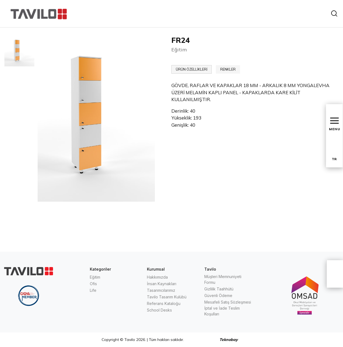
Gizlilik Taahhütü (218, 289)
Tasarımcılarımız (161, 290)
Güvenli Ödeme (218, 295)
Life (93, 290)
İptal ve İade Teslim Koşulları (222, 311)
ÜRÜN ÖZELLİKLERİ (191, 69)
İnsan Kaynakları (161, 283)
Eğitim (95, 277)
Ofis (93, 283)
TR (334, 159)
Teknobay (228, 339)
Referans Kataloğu (163, 303)
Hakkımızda (157, 277)
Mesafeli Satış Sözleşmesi (227, 302)
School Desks (159, 310)
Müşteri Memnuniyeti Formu (222, 279)
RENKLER (228, 69)
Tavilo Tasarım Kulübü (166, 297)
